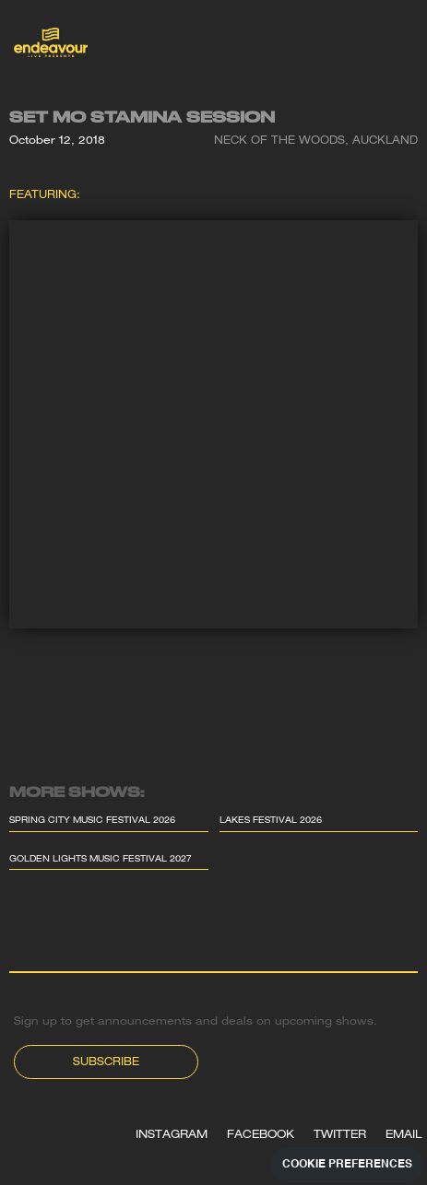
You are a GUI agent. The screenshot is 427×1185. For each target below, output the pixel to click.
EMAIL (403, 1135)
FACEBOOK (260, 1135)
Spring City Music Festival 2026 (92, 821)
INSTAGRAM (172, 1135)
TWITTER (340, 1135)
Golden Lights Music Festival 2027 (100, 860)
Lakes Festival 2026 (270, 821)
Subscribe (106, 1063)
